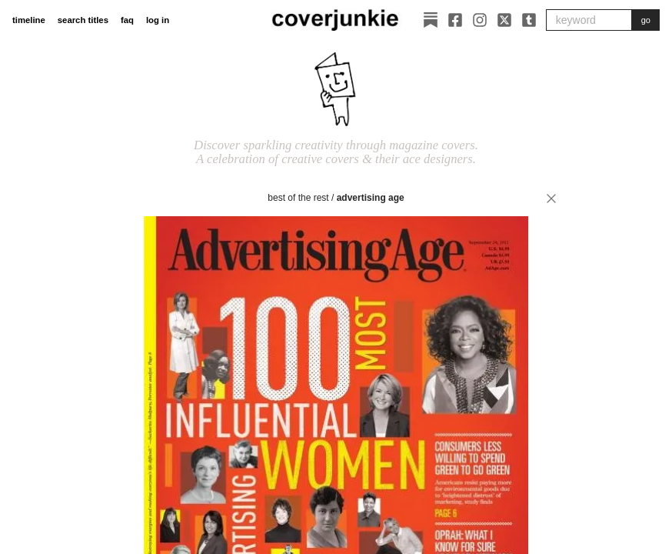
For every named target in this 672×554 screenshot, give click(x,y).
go (645, 20)
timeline (28, 20)
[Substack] (430, 20)
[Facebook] (455, 20)
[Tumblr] (529, 20)
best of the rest (298, 197)
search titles (83, 20)
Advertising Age (370, 197)
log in (157, 20)
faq (127, 20)
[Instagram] (479, 20)
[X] (504, 20)
